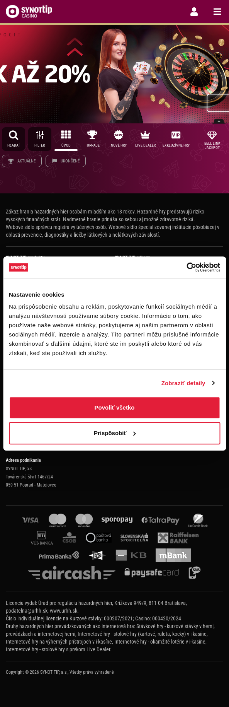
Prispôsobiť (115, 433)
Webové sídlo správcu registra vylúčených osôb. (56, 227)
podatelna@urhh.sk (26, 611)
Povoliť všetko (115, 407)
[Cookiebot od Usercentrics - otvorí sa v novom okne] (186, 267)
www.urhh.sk (63, 611)
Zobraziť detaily (183, 383)
